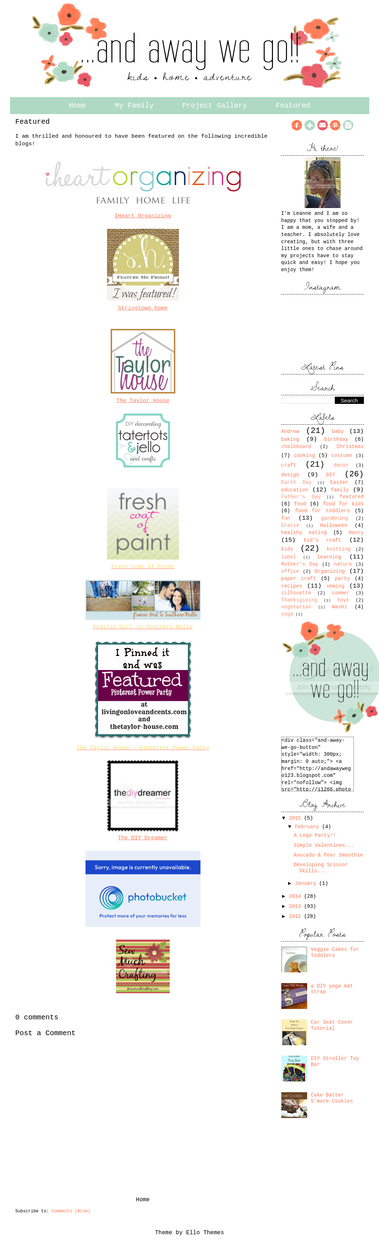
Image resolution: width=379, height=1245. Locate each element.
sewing (335, 586)
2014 (296, 896)
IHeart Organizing (143, 216)
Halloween (333, 525)
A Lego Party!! (315, 835)
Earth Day (296, 482)
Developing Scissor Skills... (321, 868)
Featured (293, 106)
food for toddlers (322, 511)
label (288, 557)
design (290, 475)
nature (343, 564)
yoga (287, 614)
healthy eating (304, 533)
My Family (134, 106)
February (308, 827)
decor (341, 465)
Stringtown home (143, 308)
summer (341, 593)
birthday (336, 439)
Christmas (350, 446)
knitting (339, 549)
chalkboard (296, 446)
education (295, 490)
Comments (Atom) (70, 1211)
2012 (296, 916)
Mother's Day (300, 564)
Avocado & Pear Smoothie (328, 855)
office (290, 571)
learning (329, 557)
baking (290, 439)
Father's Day (301, 497)
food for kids (343, 504)
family (340, 490)
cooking (304, 455)
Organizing (330, 571)
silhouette (296, 593)
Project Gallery (214, 106)
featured (351, 497)
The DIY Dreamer (143, 838)
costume (341, 455)
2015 (296, 818)
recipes (291, 586)
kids (287, 549)
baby (338, 431)
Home (77, 106)
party (342, 578)
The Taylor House (143, 400)
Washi (339, 607)
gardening (334, 518)
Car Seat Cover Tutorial (332, 1025)
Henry (356, 533)
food (300, 504)
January (307, 883)
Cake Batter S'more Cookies (332, 1098)
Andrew (290, 431)
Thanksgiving (299, 600)
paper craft (298, 578)
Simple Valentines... (324, 845)
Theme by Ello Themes (189, 1233)
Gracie (290, 525)
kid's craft (322, 540)
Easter (339, 482)
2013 (296, 906)
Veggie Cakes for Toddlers (335, 952)
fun (285, 518)
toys (343, 600)
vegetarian (296, 607)
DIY (330, 475)
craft (288, 465)
